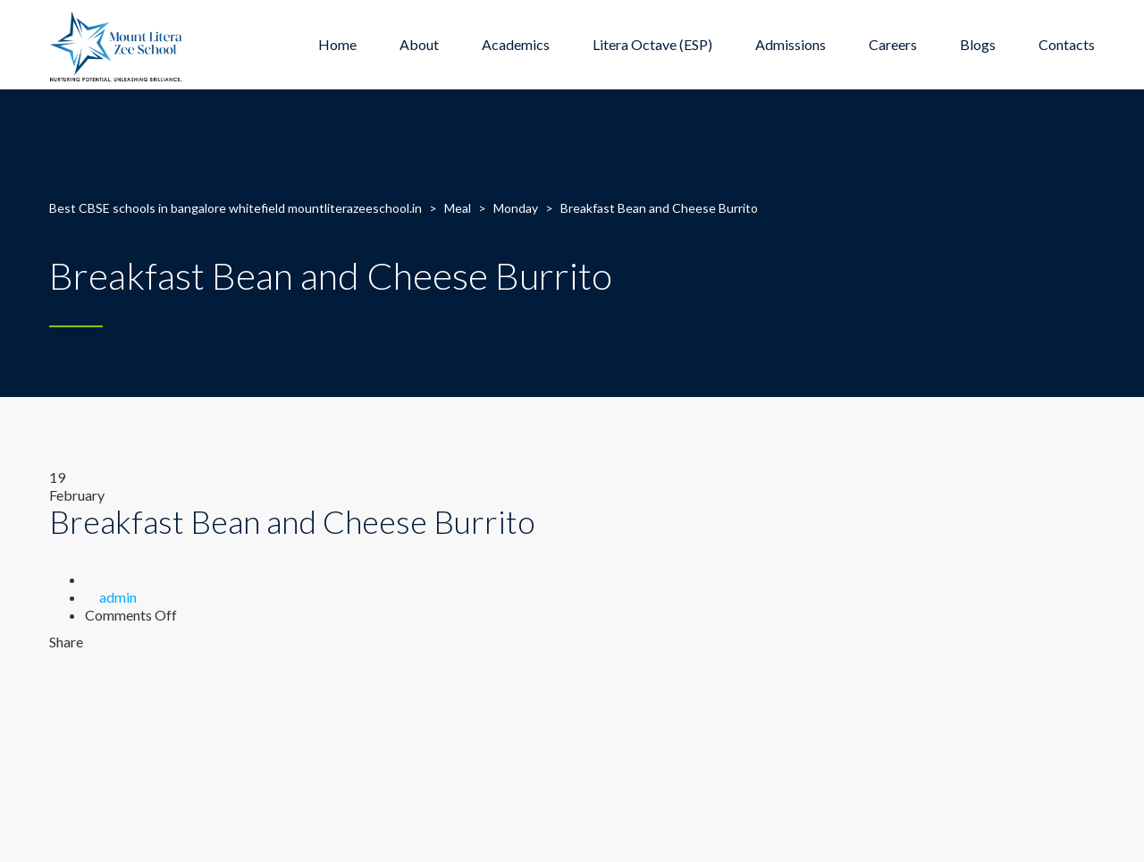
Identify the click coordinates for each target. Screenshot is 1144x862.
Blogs (978, 44)
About (419, 44)
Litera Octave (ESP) (652, 44)
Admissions (790, 44)
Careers (893, 44)
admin (118, 596)
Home (337, 44)
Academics (516, 44)
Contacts (1067, 44)
